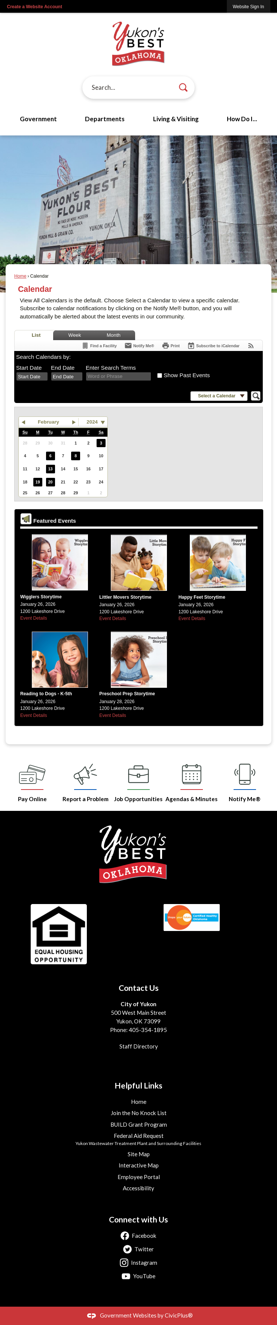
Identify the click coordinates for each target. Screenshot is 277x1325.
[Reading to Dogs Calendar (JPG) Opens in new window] (60, 661)
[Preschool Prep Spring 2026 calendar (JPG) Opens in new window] (139, 661)
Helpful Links (138, 1085)
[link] (248, 6)
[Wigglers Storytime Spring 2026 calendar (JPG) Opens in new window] (60, 563)
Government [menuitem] (38, 119)
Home (20, 276)
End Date (62, 367)
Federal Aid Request (139, 1135)
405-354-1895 (148, 1029)
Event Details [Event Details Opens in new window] (33, 618)
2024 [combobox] (92, 422)
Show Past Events (187, 375)
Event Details (192, 618)
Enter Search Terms (111, 367)
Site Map (139, 1154)
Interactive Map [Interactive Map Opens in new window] (139, 1165)
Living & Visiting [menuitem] (176, 119)
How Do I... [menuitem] (242, 119)
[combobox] (32, 376)
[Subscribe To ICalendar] (213, 345)
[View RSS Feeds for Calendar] (251, 345)
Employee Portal (139, 1176)
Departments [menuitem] (105, 119)
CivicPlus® (179, 1315)
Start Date (29, 367)
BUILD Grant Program (138, 1124)
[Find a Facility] (99, 345)
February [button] (48, 422)
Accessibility (138, 1188)
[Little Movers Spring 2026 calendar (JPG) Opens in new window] (139, 564)
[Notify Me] (139, 345)
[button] (183, 87)
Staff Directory (138, 1046)
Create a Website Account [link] (34, 6)
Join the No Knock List (139, 1112)
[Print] (171, 345)
